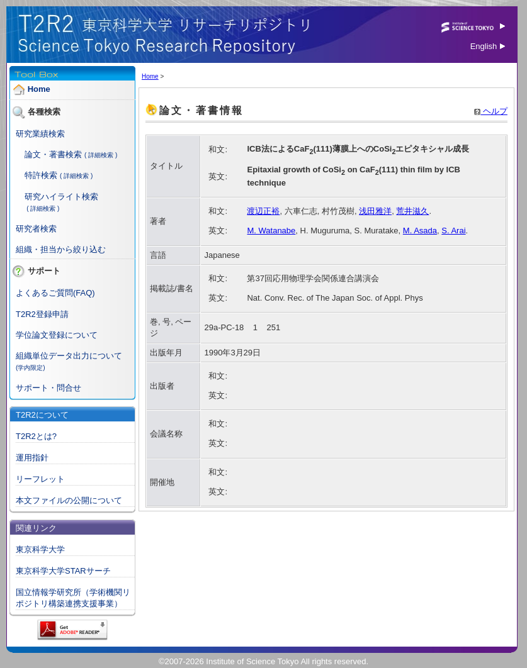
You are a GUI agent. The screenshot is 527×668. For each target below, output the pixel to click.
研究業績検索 (40, 133)
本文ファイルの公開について (69, 500)
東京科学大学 (40, 549)
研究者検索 (36, 228)
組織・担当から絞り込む (61, 249)
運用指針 (32, 457)
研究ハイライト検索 (61, 196)
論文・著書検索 (53, 154)
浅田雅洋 (375, 211)
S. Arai (453, 230)
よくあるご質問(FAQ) (55, 293)
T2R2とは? (36, 436)
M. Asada (420, 230)
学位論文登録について (57, 335)
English (487, 46)
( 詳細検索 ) (100, 155)
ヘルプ (490, 111)
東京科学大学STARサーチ (63, 571)
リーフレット (40, 479)
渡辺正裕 (263, 211)
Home (39, 89)
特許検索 (41, 175)
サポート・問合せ (48, 387)
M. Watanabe (271, 230)
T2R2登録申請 (42, 314)
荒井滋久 (412, 211)
